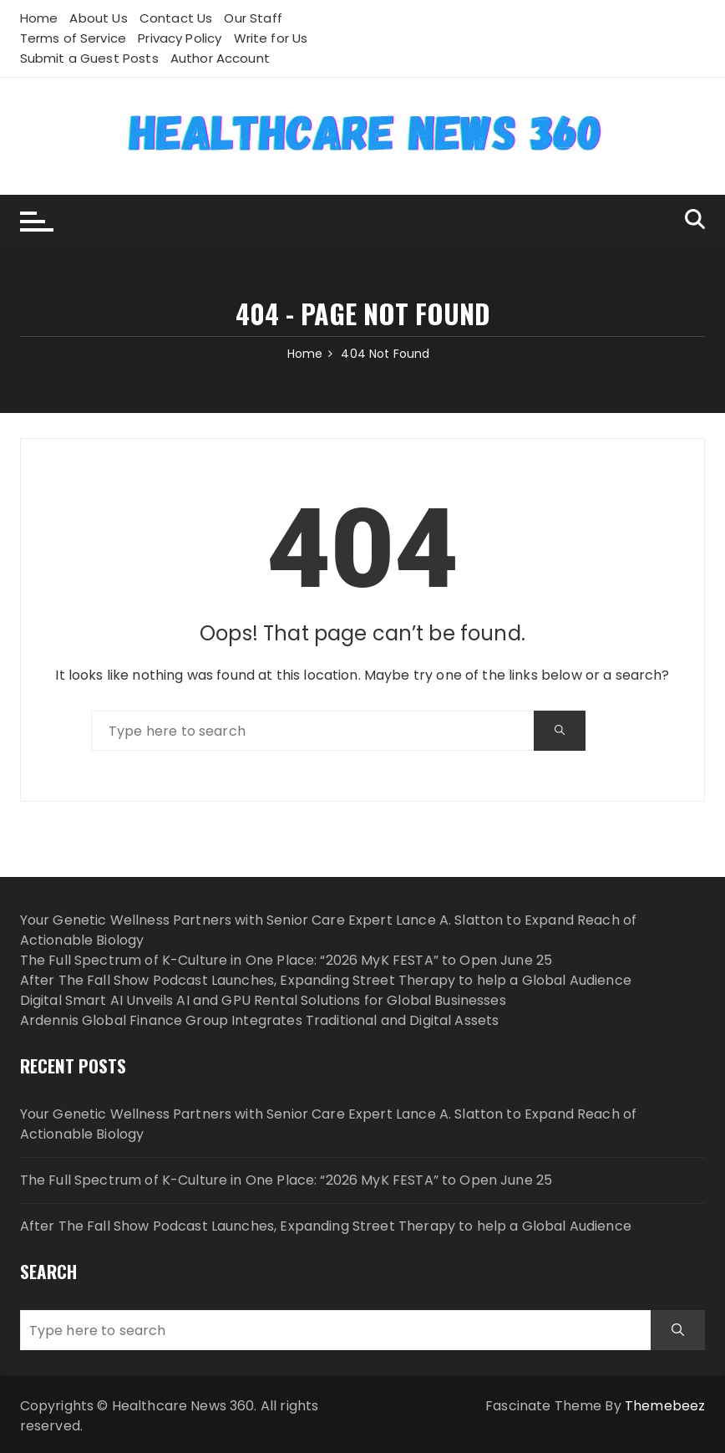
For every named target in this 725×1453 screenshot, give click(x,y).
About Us (98, 18)
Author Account (220, 58)
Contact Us (176, 18)
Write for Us (271, 38)
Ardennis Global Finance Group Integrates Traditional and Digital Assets (259, 1020)
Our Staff (252, 18)
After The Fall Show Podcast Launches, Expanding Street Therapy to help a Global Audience (325, 980)
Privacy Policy (179, 38)
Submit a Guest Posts (89, 58)
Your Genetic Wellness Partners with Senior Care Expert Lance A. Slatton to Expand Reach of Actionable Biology (328, 1124)
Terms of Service (73, 38)
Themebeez (665, 1405)
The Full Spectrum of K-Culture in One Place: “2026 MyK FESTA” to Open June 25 (286, 960)
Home (39, 18)
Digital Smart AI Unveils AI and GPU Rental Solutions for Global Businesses (263, 1000)
